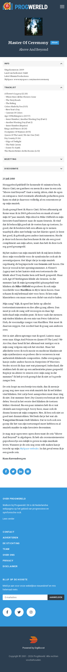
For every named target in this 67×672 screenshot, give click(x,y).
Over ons (9, 555)
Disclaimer (10, 566)
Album (55, 42)
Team (6, 549)
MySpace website (29, 448)
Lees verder (8, 519)
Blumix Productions (19, 76)
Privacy (8, 560)
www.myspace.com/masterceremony (31, 79)
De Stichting (11, 543)
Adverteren (10, 537)
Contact (8, 532)
